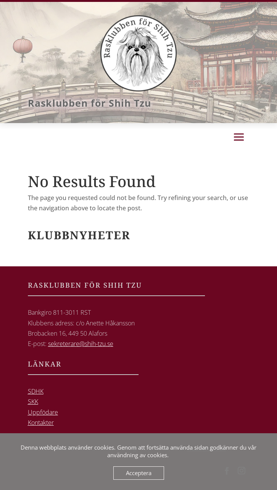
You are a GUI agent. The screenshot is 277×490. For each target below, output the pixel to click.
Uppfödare (43, 412)
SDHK (35, 391)
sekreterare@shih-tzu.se (80, 343)
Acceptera (138, 473)
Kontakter (41, 422)
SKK (33, 401)
